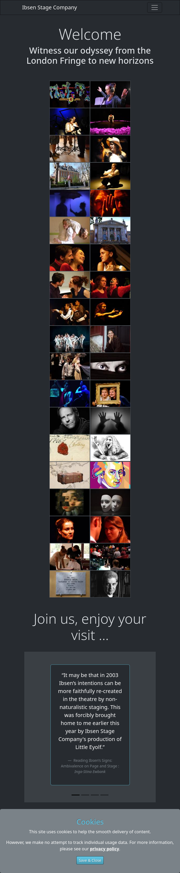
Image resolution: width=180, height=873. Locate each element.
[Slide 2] (85, 795)
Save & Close (90, 860)
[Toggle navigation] (154, 7)
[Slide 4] (104, 795)
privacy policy (104, 849)
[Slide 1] (76, 795)
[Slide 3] (95, 795)
